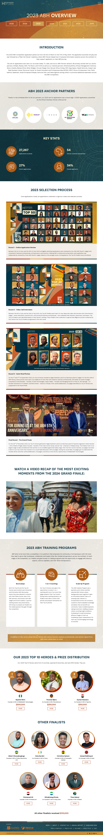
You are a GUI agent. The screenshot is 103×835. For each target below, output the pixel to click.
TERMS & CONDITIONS (56, 828)
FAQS (95, 828)
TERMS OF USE (68, 828)
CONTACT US (64, 825)
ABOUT (54, 825)
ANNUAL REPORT (77, 825)
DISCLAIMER (78, 828)
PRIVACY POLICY (87, 828)
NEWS (47, 825)
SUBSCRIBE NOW (91, 825)
